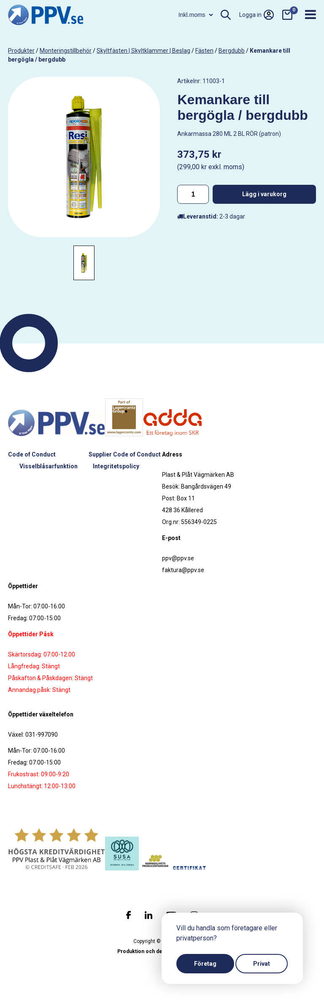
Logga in (256, 15)
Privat (261, 963)
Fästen (204, 50)
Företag (205, 963)
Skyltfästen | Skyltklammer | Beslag (143, 50)
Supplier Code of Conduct (125, 454)
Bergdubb (232, 50)
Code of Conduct (32, 454)
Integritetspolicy (116, 466)
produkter (21, 50)
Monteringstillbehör (66, 50)
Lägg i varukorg (264, 194)
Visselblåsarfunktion (48, 466)
